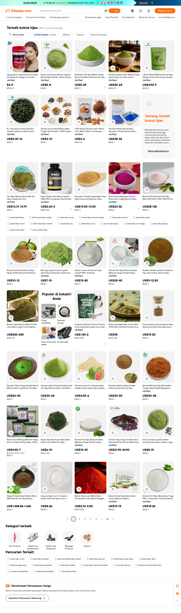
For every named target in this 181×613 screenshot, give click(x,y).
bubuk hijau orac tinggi (134, 224)
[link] (177, 586)
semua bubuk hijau (39, 230)
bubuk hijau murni (15, 224)
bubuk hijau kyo (65, 224)
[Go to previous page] (67, 519)
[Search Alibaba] (71, 10)
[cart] (141, 11)
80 (107, 519)
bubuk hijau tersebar (39, 559)
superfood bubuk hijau (43, 571)
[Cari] (114, 10)
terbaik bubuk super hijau (121, 559)
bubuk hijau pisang (159, 224)
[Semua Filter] (16, 34)
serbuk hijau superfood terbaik (93, 565)
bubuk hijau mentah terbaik (91, 217)
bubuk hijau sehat (141, 217)
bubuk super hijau (147, 559)
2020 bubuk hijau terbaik (41, 224)
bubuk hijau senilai (66, 565)
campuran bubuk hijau (17, 571)
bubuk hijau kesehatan (42, 565)
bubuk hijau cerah (65, 217)
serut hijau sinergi (121, 565)
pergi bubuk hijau (15, 217)
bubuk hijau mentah (118, 217)
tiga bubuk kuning (67, 571)
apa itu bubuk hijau (109, 224)
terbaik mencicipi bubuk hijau (148, 565)
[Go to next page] (113, 519)
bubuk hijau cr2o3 (15, 559)
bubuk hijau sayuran (95, 559)
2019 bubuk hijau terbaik (40, 217)
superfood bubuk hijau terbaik (67, 559)
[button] (106, 10)
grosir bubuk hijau (15, 230)
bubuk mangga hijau (16, 565)
